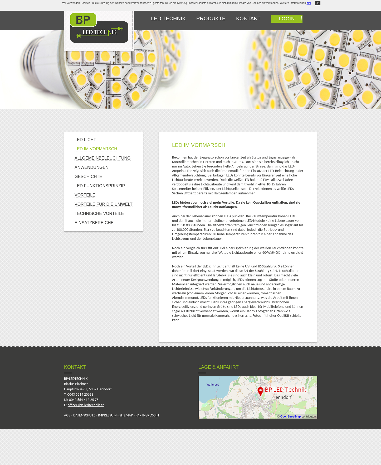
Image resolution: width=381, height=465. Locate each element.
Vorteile (85, 195)
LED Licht (85, 139)
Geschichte (88, 176)
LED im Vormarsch (96, 149)
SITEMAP (126, 415)
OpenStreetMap (290, 416)
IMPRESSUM (107, 415)
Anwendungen (92, 167)
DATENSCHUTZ (84, 415)
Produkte (211, 18)
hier (309, 3)
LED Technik (168, 18)
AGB (67, 415)
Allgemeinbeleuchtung (103, 158)
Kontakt (248, 18)
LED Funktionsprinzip (100, 186)
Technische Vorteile (99, 213)
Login (287, 18)
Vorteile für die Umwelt (104, 204)
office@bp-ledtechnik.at (86, 405)
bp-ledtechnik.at (99, 28)
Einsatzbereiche (94, 222)
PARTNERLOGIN (147, 415)
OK (317, 3)
